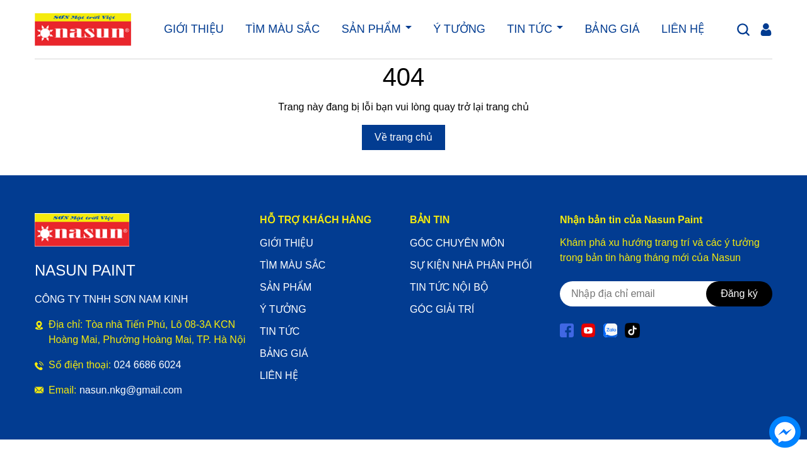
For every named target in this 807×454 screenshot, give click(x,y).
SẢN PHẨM (373, 29)
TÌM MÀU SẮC (282, 29)
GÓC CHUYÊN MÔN (457, 243)
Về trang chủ (403, 137)
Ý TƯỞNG (459, 29)
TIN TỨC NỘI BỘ (449, 287)
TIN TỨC (531, 29)
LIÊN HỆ (682, 29)
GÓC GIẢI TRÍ (442, 309)
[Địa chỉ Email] (649, 293)
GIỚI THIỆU (194, 29)
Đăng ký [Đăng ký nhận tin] (739, 293)
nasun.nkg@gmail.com (130, 390)
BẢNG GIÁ (611, 29)
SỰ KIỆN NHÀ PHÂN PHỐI (471, 265)
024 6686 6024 (148, 364)
